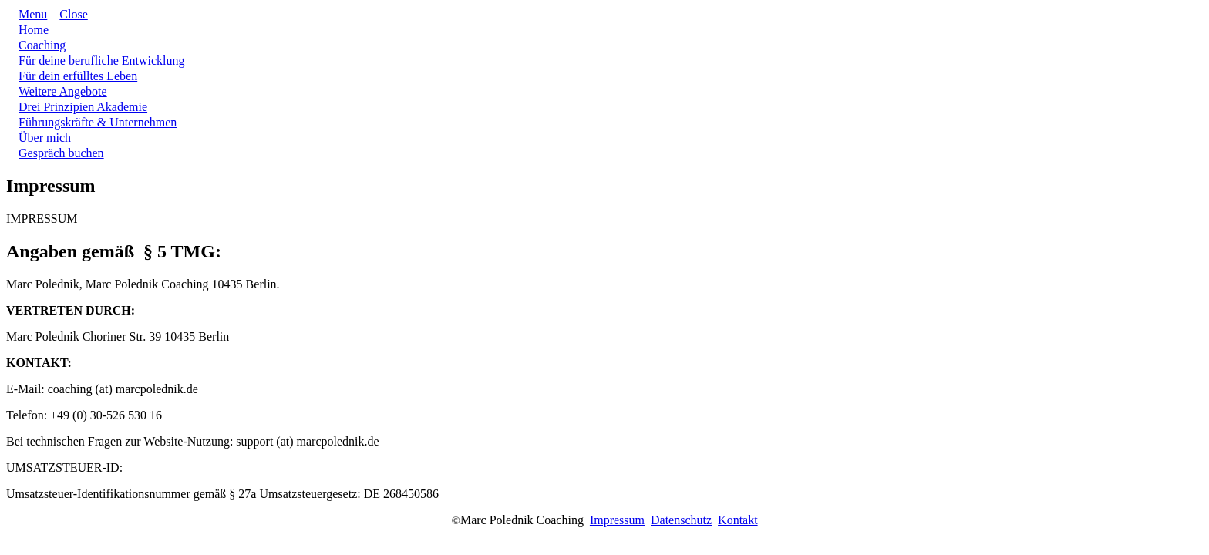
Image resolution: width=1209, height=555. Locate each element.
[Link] (33, 29)
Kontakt (738, 519)
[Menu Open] (26, 14)
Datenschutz (681, 519)
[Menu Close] (67, 14)
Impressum (617, 519)
